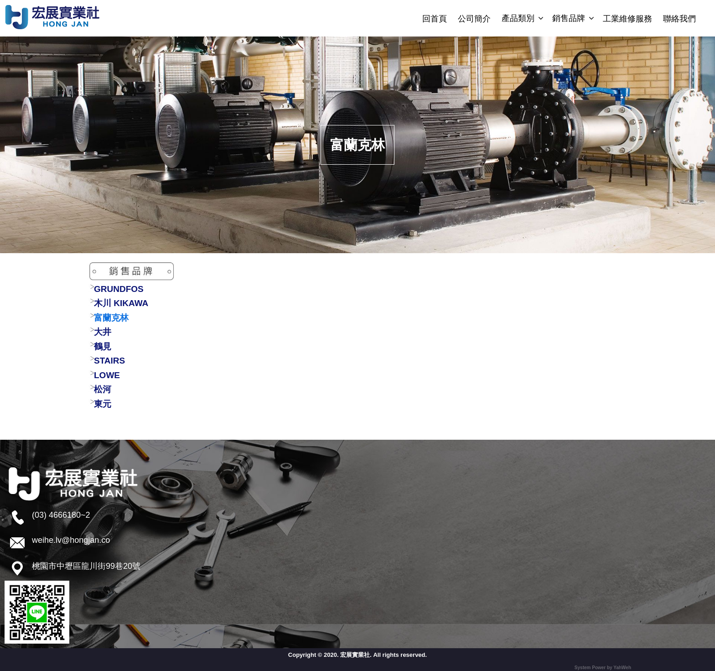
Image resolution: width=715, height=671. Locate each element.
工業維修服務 (627, 18)
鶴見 (102, 346)
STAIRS (109, 360)
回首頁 (434, 18)
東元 (102, 404)
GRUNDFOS (119, 289)
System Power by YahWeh (603, 667)
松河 (102, 389)
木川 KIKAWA (121, 303)
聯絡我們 (679, 18)
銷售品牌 (568, 18)
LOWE (107, 375)
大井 (102, 332)
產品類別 (518, 18)
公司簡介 (474, 18)
